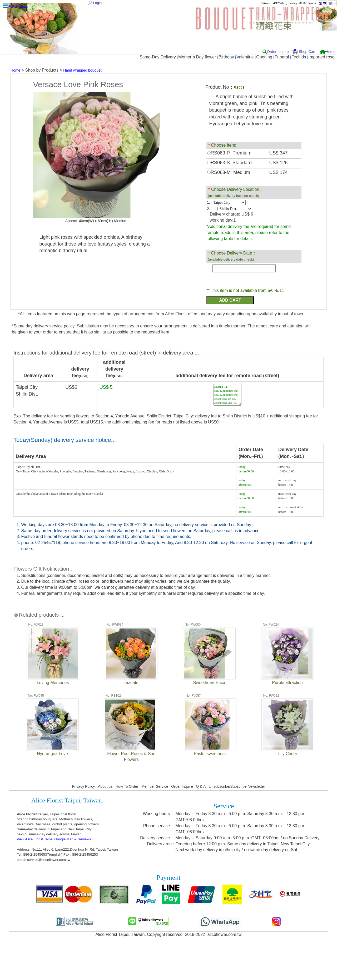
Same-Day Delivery (158, 57)
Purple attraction (287, 682)
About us (105, 786)
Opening (264, 57)
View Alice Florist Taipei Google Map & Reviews (54, 839)
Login (97, 3)
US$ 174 (278, 172)
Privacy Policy (83, 786)
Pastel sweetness (210, 753)
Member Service (154, 786)
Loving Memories (53, 682)
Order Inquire (278, 51)
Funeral (282, 57)
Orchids (298, 57)
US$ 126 (278, 162)
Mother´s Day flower (197, 57)
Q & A (201, 786)
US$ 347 (278, 153)
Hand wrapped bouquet (82, 70)
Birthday (226, 57)
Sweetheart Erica (209, 682)
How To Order (127, 786)
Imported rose (322, 57)
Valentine (245, 57)
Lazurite (130, 682)
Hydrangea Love (52, 753)
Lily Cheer (287, 753)
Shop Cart (307, 51)
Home (330, 51)
